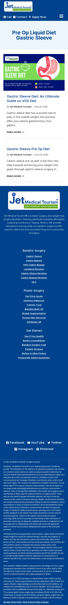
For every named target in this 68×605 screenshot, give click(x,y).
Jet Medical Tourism (21, 106)
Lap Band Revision (34, 269)
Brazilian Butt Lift (34, 309)
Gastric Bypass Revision (34, 277)
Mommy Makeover (34, 300)
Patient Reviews (34, 349)
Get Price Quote (34, 296)
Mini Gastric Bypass (34, 264)
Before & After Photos (34, 353)
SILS (34, 282)
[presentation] (34, 72)
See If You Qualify (34, 336)
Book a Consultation (34, 340)
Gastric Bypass (34, 260)
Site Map (6, 602)
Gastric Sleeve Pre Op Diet (28, 149)
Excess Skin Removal (34, 317)
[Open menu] (61, 16)
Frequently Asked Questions (34, 357)
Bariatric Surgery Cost (34, 344)
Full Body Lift (34, 322)
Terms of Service (28, 602)
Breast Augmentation (34, 313)
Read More (15, 132)
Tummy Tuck (34, 304)
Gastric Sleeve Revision (34, 273)
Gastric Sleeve (34, 256)
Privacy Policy (16, 602)
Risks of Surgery (42, 602)
